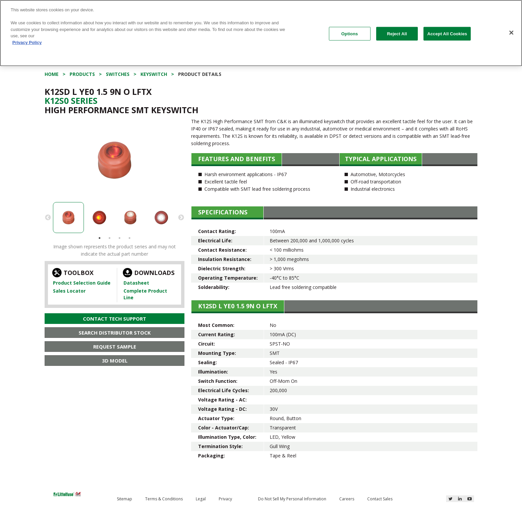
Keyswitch (153, 74)
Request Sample (114, 346)
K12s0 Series (71, 100)
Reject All (397, 33)
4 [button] (129, 238)
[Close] (511, 32)
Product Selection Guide (82, 283)
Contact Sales (379, 499)
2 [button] (109, 238)
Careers (346, 499)
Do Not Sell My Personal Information (292, 499)
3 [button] (119, 238)
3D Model (115, 360)
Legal (201, 499)
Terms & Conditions (164, 499)
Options (349, 33)
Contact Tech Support (114, 318)
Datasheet (136, 283)
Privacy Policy (27, 42)
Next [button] (181, 217)
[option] (114, 160)
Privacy (225, 499)
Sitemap (124, 499)
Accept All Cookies (447, 33)
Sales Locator (69, 291)
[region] (261, 33)
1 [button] (99, 238)
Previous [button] (48, 217)
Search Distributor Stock (115, 332)
